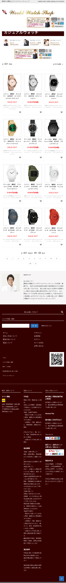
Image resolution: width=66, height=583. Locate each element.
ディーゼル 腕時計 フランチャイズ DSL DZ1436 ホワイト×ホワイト (12, 186)
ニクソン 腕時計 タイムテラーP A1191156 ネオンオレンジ (54, 229)
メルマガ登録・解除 (9, 359)
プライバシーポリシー (10, 369)
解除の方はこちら (47, 325)
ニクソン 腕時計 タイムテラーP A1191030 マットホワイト (54, 186)
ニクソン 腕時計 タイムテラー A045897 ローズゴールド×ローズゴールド (12, 95)
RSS (3, 363)
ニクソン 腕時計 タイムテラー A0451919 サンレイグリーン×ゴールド (12, 140)
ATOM (8, 363)
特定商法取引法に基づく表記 (12, 366)
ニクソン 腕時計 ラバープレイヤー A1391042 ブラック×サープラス (33, 186)
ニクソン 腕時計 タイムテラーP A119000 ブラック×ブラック (33, 229)
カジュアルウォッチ (15, 27)
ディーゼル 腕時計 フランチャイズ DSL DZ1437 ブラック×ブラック (53, 141)
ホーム (4, 27)
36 (30, 263)
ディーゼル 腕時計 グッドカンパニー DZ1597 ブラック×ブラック (33, 140)
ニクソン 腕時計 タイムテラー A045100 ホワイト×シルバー (33, 95)
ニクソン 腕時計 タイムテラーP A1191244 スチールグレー (12, 229)
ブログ (4, 356)
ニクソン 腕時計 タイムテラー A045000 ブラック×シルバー (54, 95)
